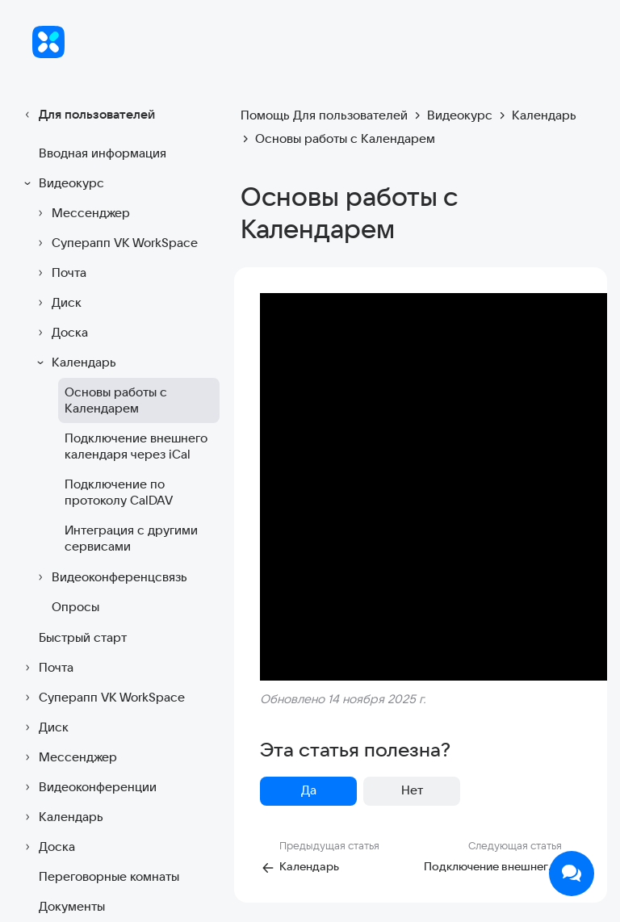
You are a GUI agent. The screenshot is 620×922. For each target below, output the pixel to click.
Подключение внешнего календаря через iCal (136, 446)
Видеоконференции (88, 787)
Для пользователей (87, 115)
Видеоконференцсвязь (109, 577)
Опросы (75, 606)
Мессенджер (81, 213)
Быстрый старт (83, 637)
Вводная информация (102, 153)
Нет (412, 790)
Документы (72, 906)
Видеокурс (61, 183)
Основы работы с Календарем (116, 400)
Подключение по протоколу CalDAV (119, 492)
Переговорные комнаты (109, 876)
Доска (60, 333)
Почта (59, 273)
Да (308, 790)
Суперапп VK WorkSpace (115, 243)
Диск (57, 303)
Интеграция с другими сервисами (131, 538)
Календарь (74, 362)
